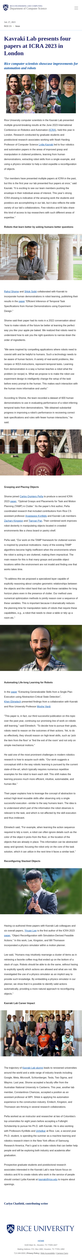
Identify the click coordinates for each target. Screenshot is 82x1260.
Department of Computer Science (28, 8)
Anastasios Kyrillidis (36, 516)
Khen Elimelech (12, 701)
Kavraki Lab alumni (32, 1068)
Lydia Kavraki (46, 144)
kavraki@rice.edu (47, 1179)
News (17, 26)
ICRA (52, 130)
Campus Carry (62, 1253)
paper (22, 301)
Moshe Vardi (44, 706)
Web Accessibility (48, 1253)
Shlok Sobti (30, 291)
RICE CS (8, 26)
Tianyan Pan (35, 521)
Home (41, 1241)
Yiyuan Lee (30, 930)
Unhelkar (41, 1131)
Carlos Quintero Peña (31, 496)
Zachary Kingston (13, 521)
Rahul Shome (11, 291)
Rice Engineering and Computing (26, 6)
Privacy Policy (33, 1253)
